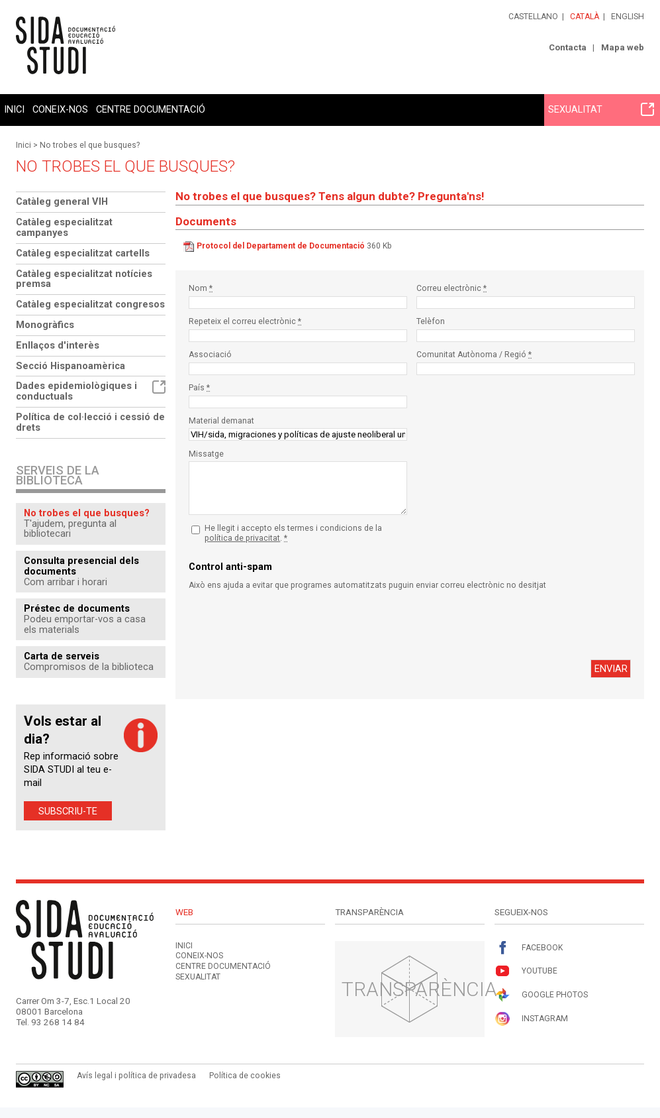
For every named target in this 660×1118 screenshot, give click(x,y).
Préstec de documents (77, 608)
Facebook (529, 948)
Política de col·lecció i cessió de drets (90, 422)
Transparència (419, 989)
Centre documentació (150, 109)
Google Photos (541, 995)
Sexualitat (601, 109)
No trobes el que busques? (90, 145)
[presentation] (289, 625)
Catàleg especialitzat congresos (90, 304)
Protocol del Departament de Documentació (281, 246)
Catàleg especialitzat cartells (83, 253)
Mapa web (622, 47)
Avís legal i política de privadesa (136, 1075)
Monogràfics (45, 325)
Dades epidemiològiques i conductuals (90, 391)
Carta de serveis (61, 656)
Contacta (568, 47)
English (627, 16)
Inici (14, 109)
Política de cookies (245, 1075)
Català (584, 16)
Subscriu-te (67, 811)
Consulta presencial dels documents (81, 566)
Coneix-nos (60, 109)
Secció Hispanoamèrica (70, 366)
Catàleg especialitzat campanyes (64, 227)
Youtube (526, 971)
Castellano (533, 16)
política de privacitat (242, 538)
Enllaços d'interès (57, 345)
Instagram (531, 1019)
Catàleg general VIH (62, 201)
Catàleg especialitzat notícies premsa (84, 279)
